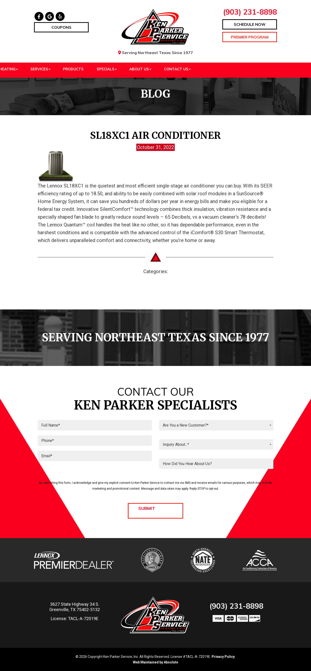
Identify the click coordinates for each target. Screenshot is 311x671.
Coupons (61, 27)
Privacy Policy (223, 657)
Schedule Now (250, 24)
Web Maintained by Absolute (155, 662)
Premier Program (249, 37)
